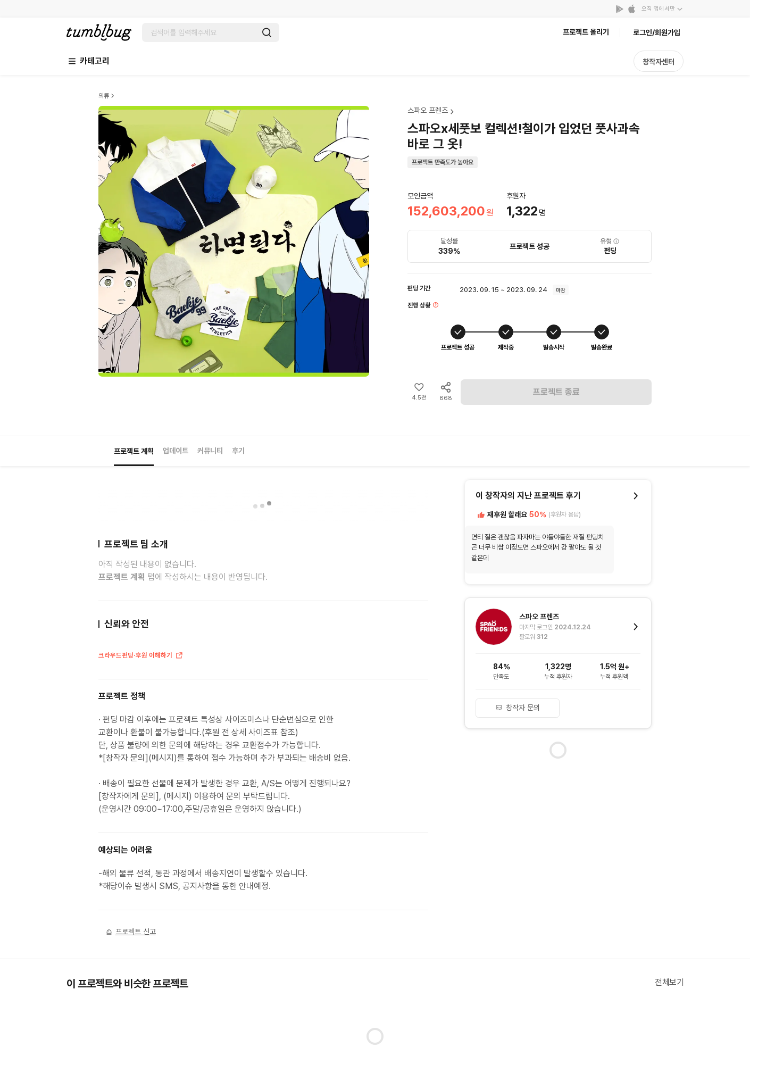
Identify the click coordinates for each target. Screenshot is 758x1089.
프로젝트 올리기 (586, 32)
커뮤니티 (210, 450)
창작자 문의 (517, 707)
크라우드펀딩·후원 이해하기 (141, 656)
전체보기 (669, 982)
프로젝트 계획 (134, 451)
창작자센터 (658, 61)
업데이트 (175, 450)
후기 (238, 450)
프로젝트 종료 (556, 392)
